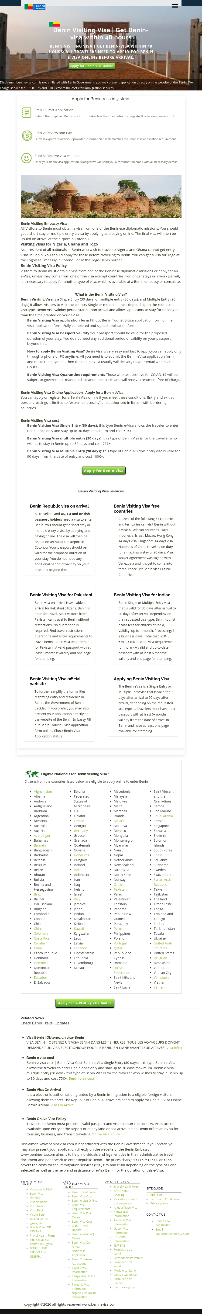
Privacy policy (159, 1203)
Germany (81, 830)
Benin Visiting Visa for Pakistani (61, 594)
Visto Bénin (37, 1210)
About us (156, 1195)
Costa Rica (42, 938)
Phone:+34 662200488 (163, 1223)
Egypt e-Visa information (80, 1270)
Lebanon (80, 948)
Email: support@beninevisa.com (172, 1232)
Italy (77, 899)
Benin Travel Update (80, 1228)
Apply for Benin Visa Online (91, 66)
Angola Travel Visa (125, 1208)
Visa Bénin (174, 1047)
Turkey (159, 923)
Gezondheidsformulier (128, 1258)
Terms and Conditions (165, 1199)
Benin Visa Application (79, 1253)
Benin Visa (37, 1194)
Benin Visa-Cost (82, 1222)
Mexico (119, 821)
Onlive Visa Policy (106, 1134)
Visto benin (37, 1206)
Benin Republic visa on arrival (59, 506)
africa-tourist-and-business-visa (125, 1201)
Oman (118, 884)
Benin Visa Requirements (81, 1207)
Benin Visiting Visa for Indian (142, 594)
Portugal (120, 943)
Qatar (118, 948)
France (79, 821)
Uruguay (160, 958)
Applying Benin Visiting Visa (141, 678)
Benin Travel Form (84, 1192)
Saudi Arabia (163, 816)
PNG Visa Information (122, 1239)
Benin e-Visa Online (84, 1201)
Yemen (159, 987)
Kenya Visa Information (122, 1214)
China (38, 928)
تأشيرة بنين (36, 1223)
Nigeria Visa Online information (84, 1295)
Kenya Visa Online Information (83, 1278)
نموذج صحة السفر (124, 1287)
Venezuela (161, 977)
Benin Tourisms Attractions (82, 1261)
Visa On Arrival (62, 1105)
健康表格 (119, 1245)
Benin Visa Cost (82, 1196)
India (77, 870)
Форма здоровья (125, 1275)
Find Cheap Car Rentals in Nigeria (41, 1242)
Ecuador (40, 977)
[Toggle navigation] (175, 6)
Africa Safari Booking (122, 1193)
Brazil (38, 894)
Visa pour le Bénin (42, 1189)
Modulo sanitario (125, 1271)
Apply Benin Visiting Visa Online (85, 1003)
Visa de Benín (39, 1202)
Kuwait (79, 928)
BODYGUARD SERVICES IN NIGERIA (38, 1252)
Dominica (41, 963)
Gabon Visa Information (122, 1231)
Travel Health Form (42, 1236)
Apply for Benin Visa (103, 470)
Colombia (41, 933)
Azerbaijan (42, 835)
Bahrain (40, 845)
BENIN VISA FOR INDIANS (40, 1229)
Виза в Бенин (39, 1219)
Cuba (38, 948)
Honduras (81, 855)
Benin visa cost (81, 1078)
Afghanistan (43, 791)
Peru (117, 928)
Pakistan (120, 889)
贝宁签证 (35, 1198)
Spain (158, 855)
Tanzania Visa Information (81, 1287)
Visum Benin (38, 1215)
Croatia (39, 943)
